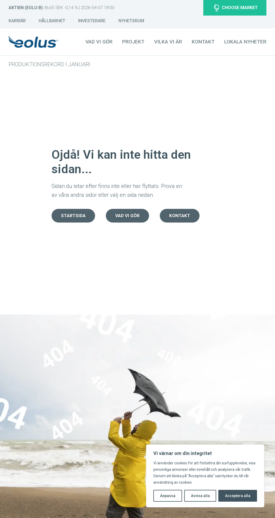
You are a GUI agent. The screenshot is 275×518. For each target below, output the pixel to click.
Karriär (17, 20)
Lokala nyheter (245, 42)
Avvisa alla (200, 496)
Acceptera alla (237, 496)
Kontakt (203, 42)
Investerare (92, 20)
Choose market (236, 7)
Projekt (133, 42)
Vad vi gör (99, 42)
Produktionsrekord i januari (49, 64)
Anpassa (167, 496)
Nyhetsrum (131, 20)
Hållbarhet (52, 20)
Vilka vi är (168, 42)
